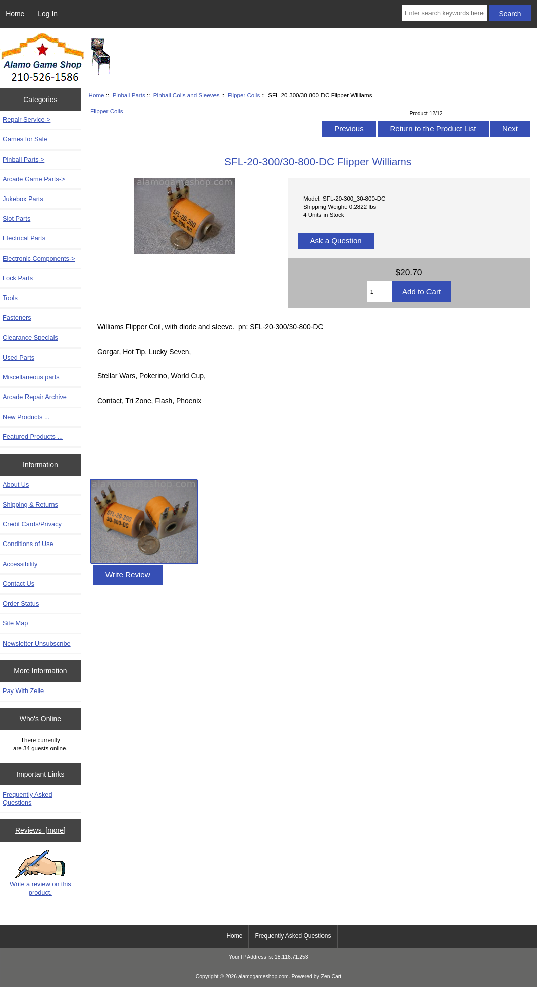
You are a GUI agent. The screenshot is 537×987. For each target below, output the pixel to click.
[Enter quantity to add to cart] (379, 291)
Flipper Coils (244, 95)
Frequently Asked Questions (27, 798)
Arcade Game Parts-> (34, 179)
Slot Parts (16, 218)
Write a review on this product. (40, 873)
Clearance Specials (30, 337)
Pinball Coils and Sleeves (186, 95)
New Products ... (26, 417)
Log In (48, 14)
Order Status (21, 603)
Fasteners (17, 317)
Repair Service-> (26, 119)
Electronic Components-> (39, 258)
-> (23, 159)
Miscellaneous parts (31, 377)
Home (15, 14)
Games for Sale (25, 139)
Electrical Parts (24, 238)
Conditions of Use (28, 544)
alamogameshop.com (263, 976)
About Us (16, 484)
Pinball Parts (129, 95)
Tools (10, 298)
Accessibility (20, 564)
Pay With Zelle (23, 691)
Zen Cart (331, 976)
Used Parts (18, 357)
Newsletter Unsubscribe (37, 643)
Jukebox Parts (23, 199)
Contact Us (18, 583)
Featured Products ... (33, 436)
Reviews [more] (40, 830)
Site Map (15, 623)
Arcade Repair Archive (35, 397)
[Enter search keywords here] (444, 13)
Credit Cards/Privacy (32, 524)
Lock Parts (18, 278)
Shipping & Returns (30, 504)
